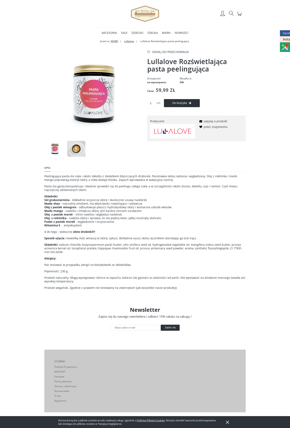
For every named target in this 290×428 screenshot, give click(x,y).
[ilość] (151, 103)
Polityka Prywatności (65, 367)
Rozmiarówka (61, 391)
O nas (57, 396)
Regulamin (60, 400)
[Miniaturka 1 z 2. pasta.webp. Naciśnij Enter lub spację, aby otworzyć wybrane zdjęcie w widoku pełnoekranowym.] (55, 149)
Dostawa (59, 376)
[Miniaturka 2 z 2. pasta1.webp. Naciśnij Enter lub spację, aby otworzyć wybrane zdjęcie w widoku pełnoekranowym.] (76, 149)
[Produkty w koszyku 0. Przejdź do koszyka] (240, 16)
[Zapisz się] (170, 328)
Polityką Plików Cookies (151, 420)
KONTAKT (59, 371)
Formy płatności (63, 381)
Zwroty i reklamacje (65, 386)
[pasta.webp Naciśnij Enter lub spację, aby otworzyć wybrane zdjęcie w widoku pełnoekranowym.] (93, 94)
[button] (212, 121)
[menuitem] (109, 33)
